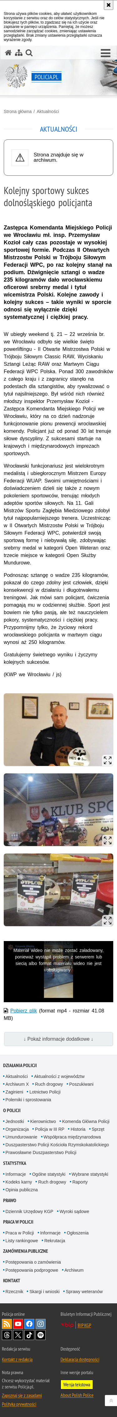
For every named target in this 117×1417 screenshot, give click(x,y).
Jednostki (15, 1121)
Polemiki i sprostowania (28, 1099)
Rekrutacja (54, 1240)
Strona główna (18, 111)
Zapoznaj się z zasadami (22, 1395)
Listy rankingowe (22, 1240)
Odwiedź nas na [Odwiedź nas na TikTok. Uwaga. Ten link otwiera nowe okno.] (29, 1335)
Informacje (16, 1174)
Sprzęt (98, 1129)
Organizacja (17, 1129)
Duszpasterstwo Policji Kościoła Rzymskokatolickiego (57, 1144)
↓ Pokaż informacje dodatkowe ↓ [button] (59, 1039)
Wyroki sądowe (74, 1211)
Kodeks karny (19, 1181)
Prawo (9, 1200)
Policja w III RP (49, 1129)
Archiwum (74, 1270)
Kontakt (11, 1280)
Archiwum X (17, 1084)
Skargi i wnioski (44, 1291)
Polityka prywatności (19, 1404)
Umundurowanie (21, 1136)
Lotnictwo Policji (45, 1091)
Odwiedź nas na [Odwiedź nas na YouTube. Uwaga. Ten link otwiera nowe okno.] (18, 1324)
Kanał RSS (7, 1324)
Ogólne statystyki (49, 1174)
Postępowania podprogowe (32, 1270)
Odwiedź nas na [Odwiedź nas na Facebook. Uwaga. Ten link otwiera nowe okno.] (29, 1324)
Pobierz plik (23, 1010)
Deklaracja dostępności (80, 1359)
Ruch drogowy (49, 1084)
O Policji (12, 1110)
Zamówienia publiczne (25, 1251)
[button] (105, 53)
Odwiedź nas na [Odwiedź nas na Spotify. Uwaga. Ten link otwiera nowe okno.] (41, 1335)
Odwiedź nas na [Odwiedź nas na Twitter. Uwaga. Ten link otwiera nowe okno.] (18, 1335)
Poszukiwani (81, 1084)
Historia (78, 1129)
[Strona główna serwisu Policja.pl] (8, 53)
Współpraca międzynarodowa (72, 1136)
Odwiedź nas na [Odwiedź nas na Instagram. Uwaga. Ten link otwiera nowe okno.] (41, 1324)
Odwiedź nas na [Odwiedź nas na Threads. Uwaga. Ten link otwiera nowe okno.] (7, 1335)
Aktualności (48, 111)
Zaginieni (14, 1091)
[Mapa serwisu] (18, 53)
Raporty (80, 1181)
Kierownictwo (43, 1121)
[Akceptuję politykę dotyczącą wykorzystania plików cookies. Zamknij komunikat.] (108, 5)
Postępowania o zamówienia (33, 1262)
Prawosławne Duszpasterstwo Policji (41, 1152)
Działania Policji (20, 1065)
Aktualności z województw (59, 1076)
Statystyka (14, 1163)
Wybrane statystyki (90, 1174)
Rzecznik (14, 1291)
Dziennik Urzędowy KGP (29, 1211)
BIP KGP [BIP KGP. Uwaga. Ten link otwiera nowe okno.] (84, 1325)
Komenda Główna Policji (86, 1121)
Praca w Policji (18, 1222)
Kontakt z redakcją (17, 1359)
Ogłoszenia (78, 1232)
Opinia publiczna (22, 1189)
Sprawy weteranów (84, 1291)
